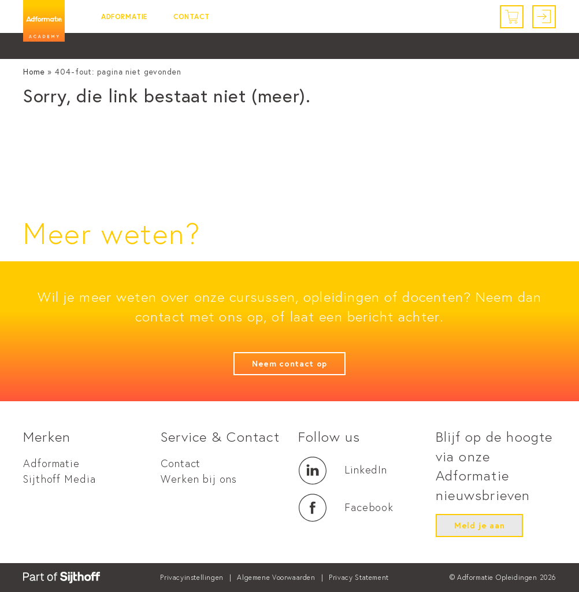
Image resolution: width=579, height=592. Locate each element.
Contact (191, 16)
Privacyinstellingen (191, 577)
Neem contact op (289, 363)
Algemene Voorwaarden (276, 577)
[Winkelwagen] (512, 16)
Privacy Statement (359, 577)
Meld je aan (479, 525)
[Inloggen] (544, 16)
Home (34, 71)
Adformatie (124, 16)
